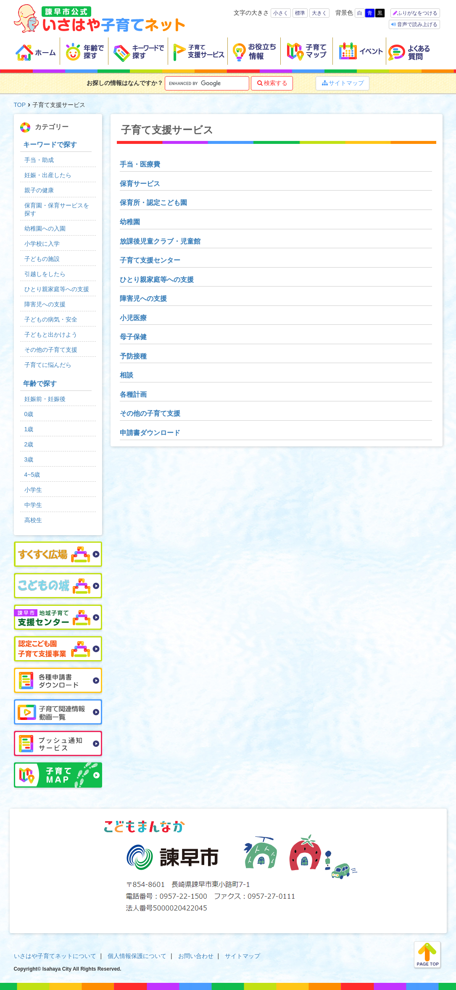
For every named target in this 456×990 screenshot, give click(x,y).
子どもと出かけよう (50, 334)
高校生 (33, 520)
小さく (280, 13)
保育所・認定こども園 (153, 202)
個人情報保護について (137, 956)
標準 (300, 13)
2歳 (29, 444)
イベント (359, 51)
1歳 (29, 429)
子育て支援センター (150, 260)
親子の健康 (39, 190)
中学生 (33, 505)
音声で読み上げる (417, 24)
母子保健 (133, 336)
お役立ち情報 (254, 51)
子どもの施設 (42, 258)
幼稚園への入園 (45, 228)
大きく (319, 13)
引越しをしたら (45, 274)
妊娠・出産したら (47, 175)
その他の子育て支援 (150, 413)
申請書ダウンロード (150, 432)
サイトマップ (342, 83)
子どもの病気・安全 (50, 319)
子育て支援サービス (198, 51)
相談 (126, 375)
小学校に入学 (42, 243)
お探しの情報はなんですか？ (125, 83)
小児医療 (133, 317)
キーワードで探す (138, 51)
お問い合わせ (196, 956)
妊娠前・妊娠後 (45, 398)
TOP (20, 104)
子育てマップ (307, 51)
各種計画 (133, 394)
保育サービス (140, 183)
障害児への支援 (143, 298)
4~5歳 (32, 474)
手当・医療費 (140, 164)
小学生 (33, 489)
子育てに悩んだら (47, 364)
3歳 (29, 459)
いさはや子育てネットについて (55, 956)
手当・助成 (39, 160)
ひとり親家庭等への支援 (157, 279)
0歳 (29, 414)
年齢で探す (84, 51)
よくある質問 (414, 51)
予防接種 (133, 356)
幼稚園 (130, 222)
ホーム (37, 51)
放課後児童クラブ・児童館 (160, 241)
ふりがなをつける (417, 13)
